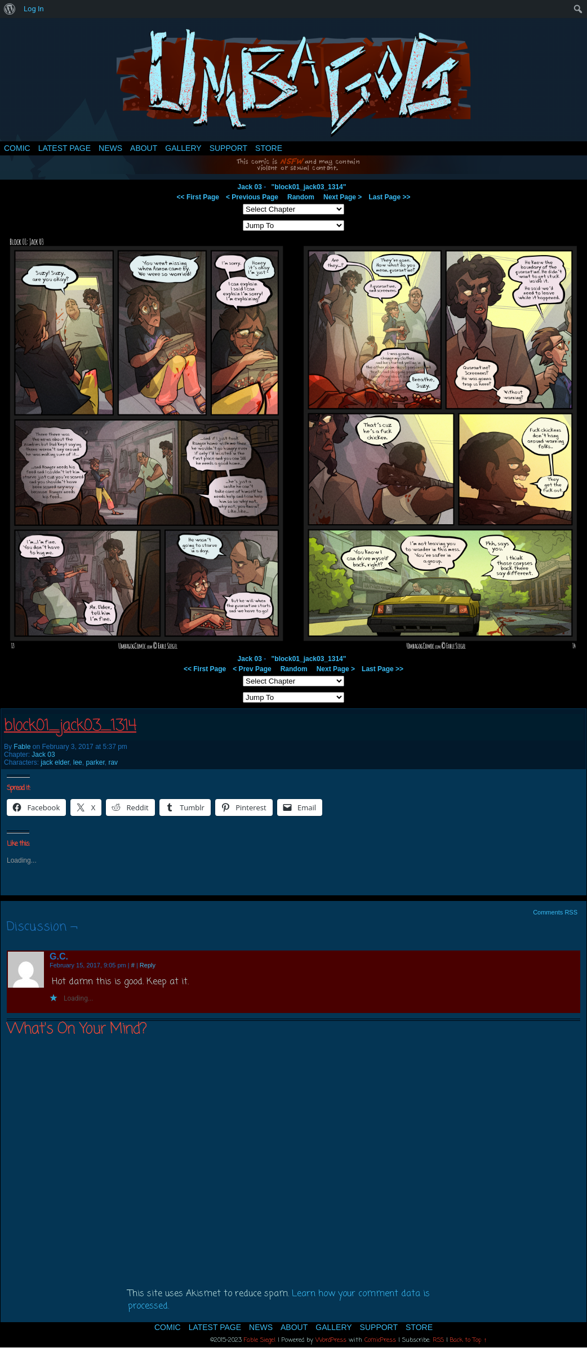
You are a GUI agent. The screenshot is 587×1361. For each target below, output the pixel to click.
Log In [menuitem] (34, 9)
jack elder (55, 762)
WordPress (330, 1340)
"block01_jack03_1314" (309, 187)
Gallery (183, 148)
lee (77, 762)
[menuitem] (10, 9)
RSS (438, 1340)
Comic (17, 148)
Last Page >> (389, 197)
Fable (22, 747)
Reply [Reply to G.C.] (147, 965)
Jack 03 (250, 187)
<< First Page (198, 197)
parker (95, 762)
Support (228, 148)
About (143, 148)
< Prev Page (252, 669)
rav (113, 762)
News (110, 148)
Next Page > (342, 197)
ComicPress (380, 1340)
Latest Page (64, 148)
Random (300, 197)
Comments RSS (555, 912)
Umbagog (293, 82)
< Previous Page (252, 197)
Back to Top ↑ (468, 1340)
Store (268, 148)
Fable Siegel (259, 1340)
